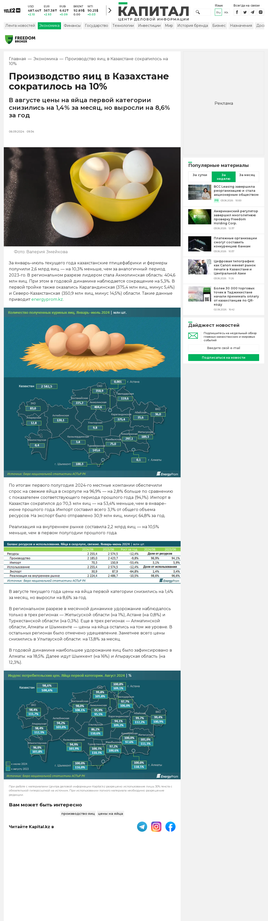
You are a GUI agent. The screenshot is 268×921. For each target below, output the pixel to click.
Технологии (123, 26)
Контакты (171, 881)
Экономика (49, 26)
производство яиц (78, 814)
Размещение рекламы (199, 883)
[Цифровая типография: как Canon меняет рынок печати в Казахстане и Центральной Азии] (199, 270)
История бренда (192, 26)
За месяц (247, 175)
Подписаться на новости (223, 358)
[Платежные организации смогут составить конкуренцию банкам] (199, 245)
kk (226, 12)
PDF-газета (74, 883)
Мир (169, 26)
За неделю (224, 177)
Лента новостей (20, 26)
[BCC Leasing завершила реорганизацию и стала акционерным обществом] (199, 194)
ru (218, 12)
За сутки (200, 175)
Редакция (244, 881)
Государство (96, 26)
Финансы (72, 26)
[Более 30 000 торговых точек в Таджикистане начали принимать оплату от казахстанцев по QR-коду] (199, 299)
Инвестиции (149, 26)
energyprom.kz (47, 299)
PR (217, 201)
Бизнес (219, 26)
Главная (17, 59)
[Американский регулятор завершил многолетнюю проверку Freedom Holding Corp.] (199, 220)
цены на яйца (110, 814)
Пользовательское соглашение (113, 883)
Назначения (241, 26)
